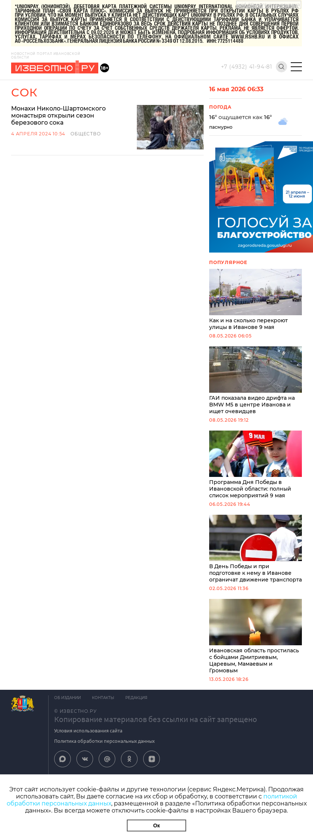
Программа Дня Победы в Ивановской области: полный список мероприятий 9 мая (255, 465)
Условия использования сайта (88, 730)
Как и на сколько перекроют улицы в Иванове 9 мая (255, 299)
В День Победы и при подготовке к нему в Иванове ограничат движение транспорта (255, 549)
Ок (156, 825)
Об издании (67, 697)
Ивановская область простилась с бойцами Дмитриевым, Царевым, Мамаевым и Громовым (255, 636)
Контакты (103, 697)
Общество (85, 133)
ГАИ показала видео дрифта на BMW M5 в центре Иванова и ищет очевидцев (255, 380)
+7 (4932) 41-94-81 (246, 66)
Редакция (136, 697)
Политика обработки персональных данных (104, 741)
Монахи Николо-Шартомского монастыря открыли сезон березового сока (58, 115)
